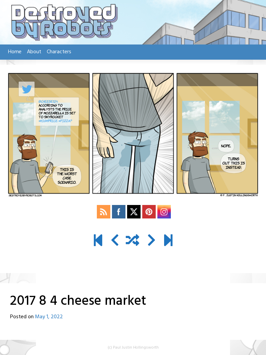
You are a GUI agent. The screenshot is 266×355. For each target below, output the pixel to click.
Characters (59, 52)
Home (15, 52)
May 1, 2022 (49, 317)
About (34, 52)
